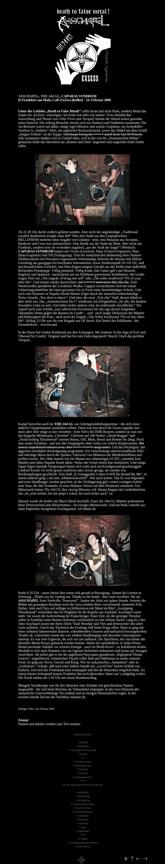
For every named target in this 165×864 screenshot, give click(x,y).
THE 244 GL (50, 96)
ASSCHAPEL (28, 96)
